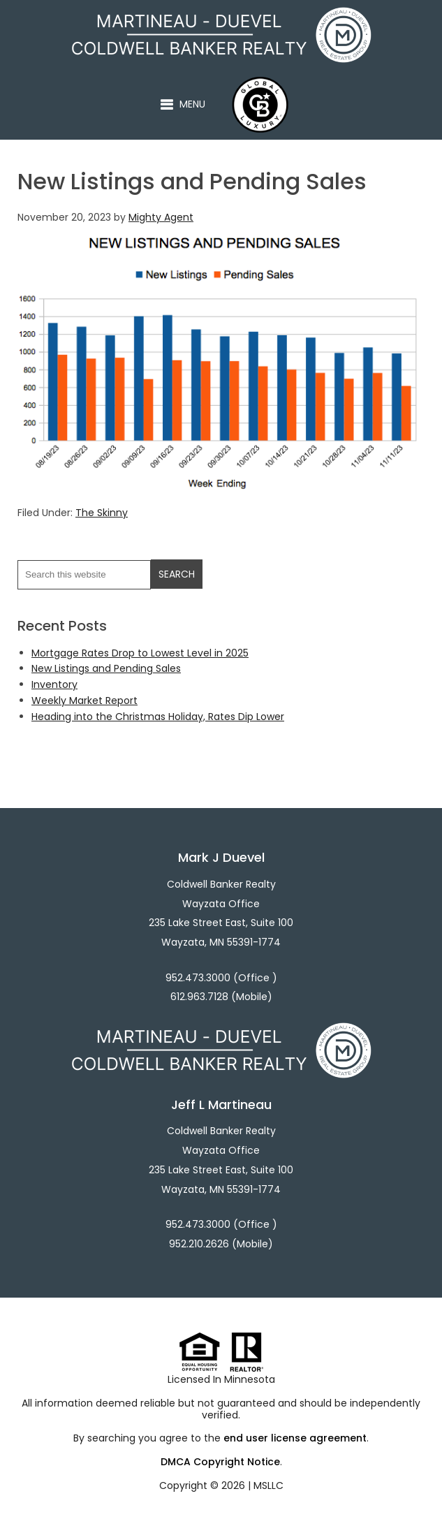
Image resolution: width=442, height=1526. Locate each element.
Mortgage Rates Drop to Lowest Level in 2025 (140, 653)
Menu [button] (192, 104)
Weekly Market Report (84, 700)
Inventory (54, 684)
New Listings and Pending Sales (106, 668)
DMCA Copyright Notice (220, 1462)
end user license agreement (295, 1438)
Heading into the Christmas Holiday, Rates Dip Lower (157, 717)
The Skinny (101, 513)
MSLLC (268, 1485)
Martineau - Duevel (244, 14)
